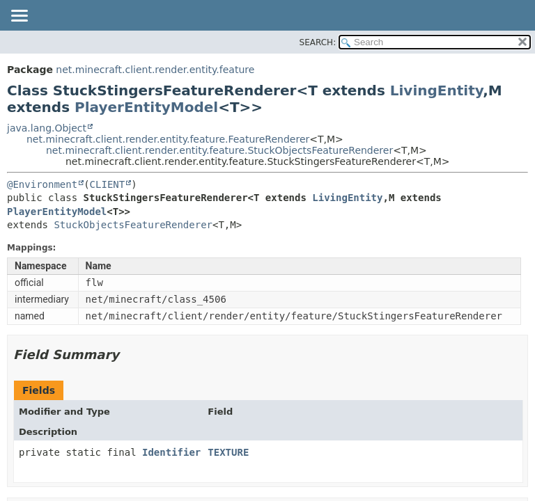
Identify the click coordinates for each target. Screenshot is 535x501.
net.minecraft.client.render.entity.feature (155, 69)
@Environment (42, 184)
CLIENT (107, 184)
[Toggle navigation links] (19, 16)
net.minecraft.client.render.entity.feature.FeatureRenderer (167, 139)
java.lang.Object (46, 128)
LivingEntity (436, 90)
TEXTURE (228, 452)
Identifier (171, 452)
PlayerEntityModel (146, 107)
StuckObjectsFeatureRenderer (133, 224)
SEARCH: (318, 42)
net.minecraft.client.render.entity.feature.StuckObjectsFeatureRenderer (219, 150)
